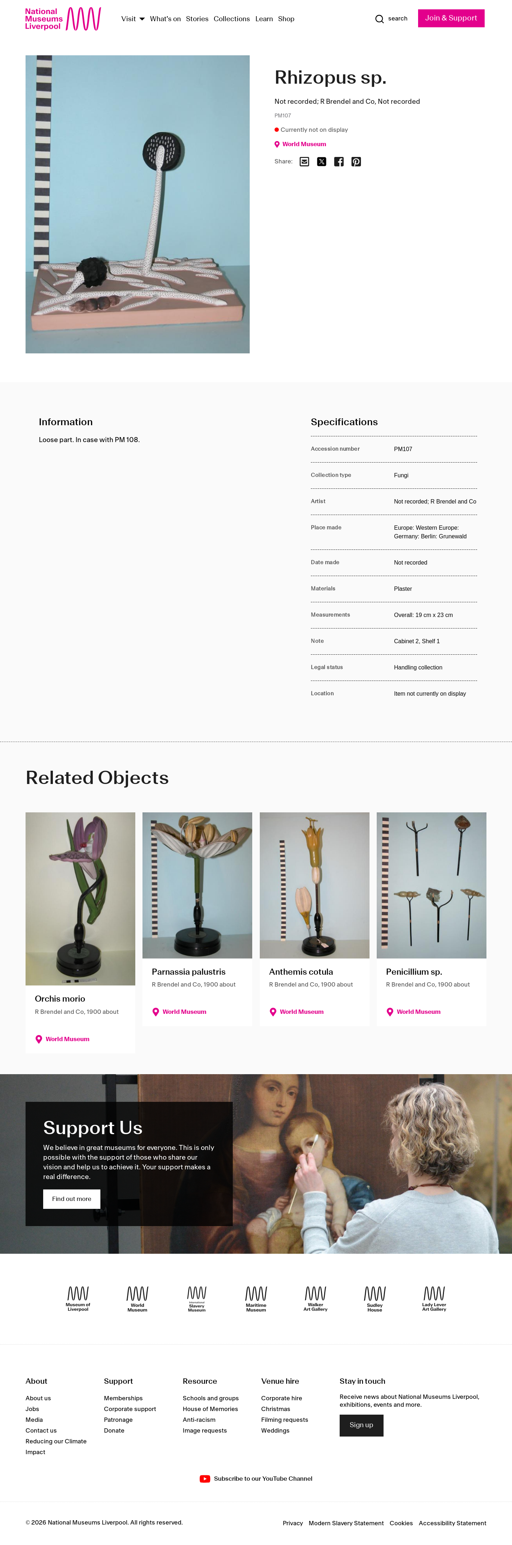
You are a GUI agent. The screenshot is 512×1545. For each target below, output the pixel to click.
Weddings (275, 1431)
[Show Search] (391, 19)
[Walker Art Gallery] (315, 1299)
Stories (197, 19)
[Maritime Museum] (256, 1299)
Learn (264, 19)
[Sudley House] (375, 1299)
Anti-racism (199, 1420)
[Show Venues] (142, 19)
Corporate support (130, 1409)
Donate (114, 1431)
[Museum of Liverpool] (78, 1299)
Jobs (32, 1409)
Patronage (118, 1420)
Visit (128, 19)
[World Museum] (137, 1299)
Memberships (123, 1398)
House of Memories (210, 1409)
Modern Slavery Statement (346, 1523)
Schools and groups (211, 1398)
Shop (286, 19)
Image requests (205, 1431)
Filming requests (284, 1420)
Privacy (293, 1523)
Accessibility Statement (452, 1523)
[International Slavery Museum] (197, 1299)
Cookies (401, 1523)
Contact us (41, 1431)
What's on (165, 19)
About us (38, 1398)
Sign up (361, 1425)
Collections (232, 19)
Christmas (275, 1409)
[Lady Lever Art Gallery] (434, 1299)
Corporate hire (281, 1398)
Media (34, 1420)
